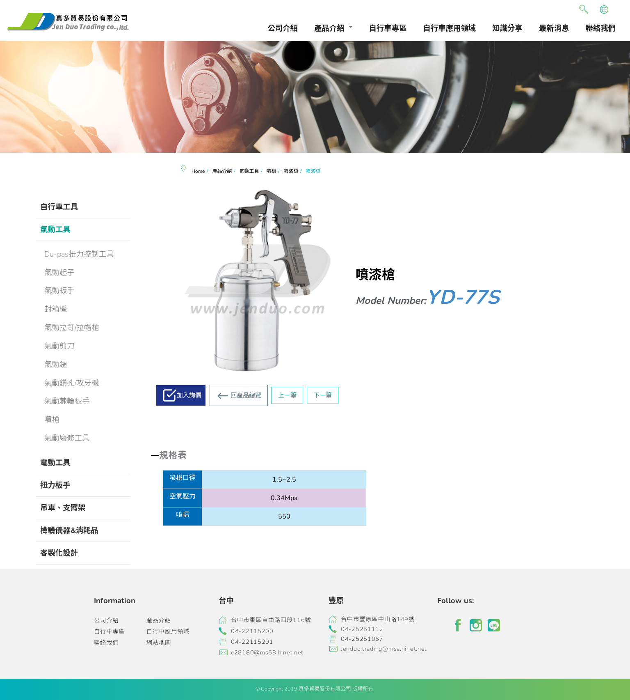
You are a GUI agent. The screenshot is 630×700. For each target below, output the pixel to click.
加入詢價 (189, 395)
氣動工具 (55, 229)
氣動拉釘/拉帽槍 (71, 327)
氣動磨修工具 (66, 438)
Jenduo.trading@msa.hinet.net (384, 649)
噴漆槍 (290, 171)
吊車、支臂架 (62, 508)
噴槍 (51, 419)
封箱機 (55, 309)
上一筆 (287, 395)
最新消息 (554, 28)
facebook (458, 625)
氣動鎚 (55, 364)
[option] (315, 97)
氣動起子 (59, 272)
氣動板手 (59, 290)
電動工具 (55, 462)
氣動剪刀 (59, 346)
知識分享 (507, 28)
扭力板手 (55, 485)
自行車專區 (388, 28)
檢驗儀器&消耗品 (69, 530)
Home (198, 171)
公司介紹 (282, 28)
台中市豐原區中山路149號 (378, 619)
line (494, 625)
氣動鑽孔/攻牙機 (71, 383)
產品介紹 (329, 28)
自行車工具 (59, 207)
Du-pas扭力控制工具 (79, 254)
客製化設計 (59, 553)
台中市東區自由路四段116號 (271, 620)
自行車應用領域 (449, 28)
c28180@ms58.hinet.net (267, 652)
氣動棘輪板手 (66, 401)
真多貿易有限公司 (67, 21)
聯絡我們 (600, 28)
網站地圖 (158, 642)
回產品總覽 (246, 395)
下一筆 (322, 395)
